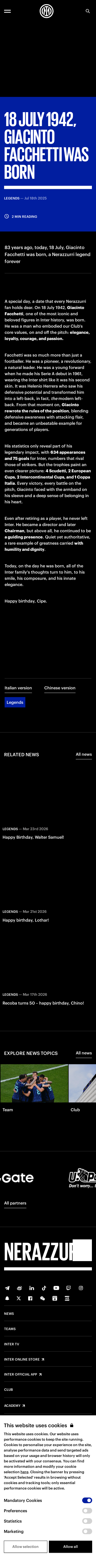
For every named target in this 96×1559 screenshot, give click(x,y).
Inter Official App (20, 1374)
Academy (12, 1406)
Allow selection (25, 1546)
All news (84, 754)
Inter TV (11, 1344)
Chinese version (60, 687)
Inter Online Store (22, 1359)
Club (8, 1390)
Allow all (70, 1546)
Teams (10, 1329)
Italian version (18, 687)
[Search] (88, 11)
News (9, 1314)
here (24, 1472)
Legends (15, 702)
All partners (15, 1203)
